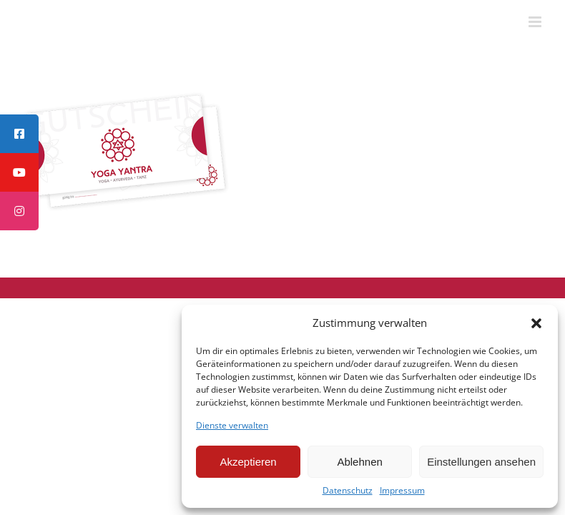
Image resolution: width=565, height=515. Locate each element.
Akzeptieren (248, 462)
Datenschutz (348, 490)
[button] (536, 323)
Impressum (402, 490)
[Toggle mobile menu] (536, 21)
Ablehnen (359, 462)
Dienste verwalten (232, 425)
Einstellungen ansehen (481, 462)
